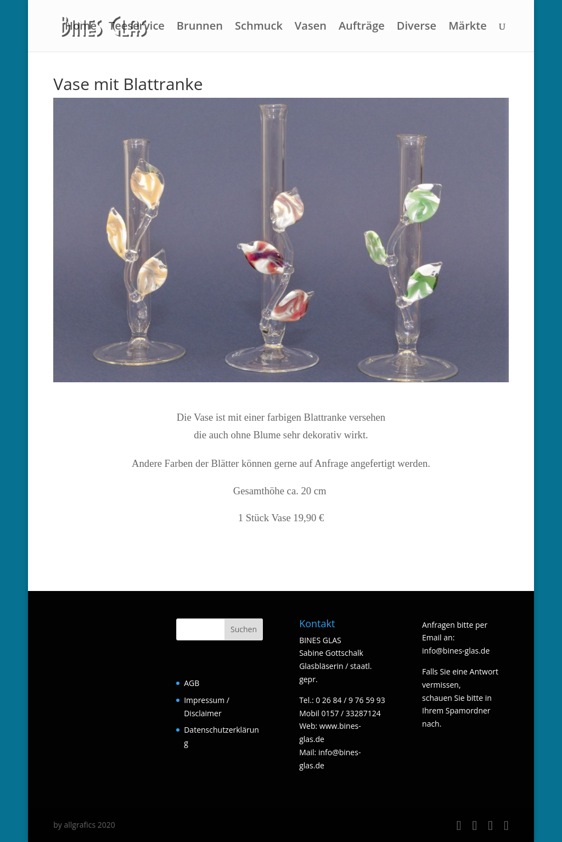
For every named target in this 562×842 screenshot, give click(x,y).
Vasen (311, 27)
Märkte (467, 27)
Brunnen (200, 27)
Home (81, 27)
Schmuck (259, 27)
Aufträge (362, 27)
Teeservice (137, 27)
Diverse (416, 27)
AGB (191, 683)
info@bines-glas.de (456, 650)
